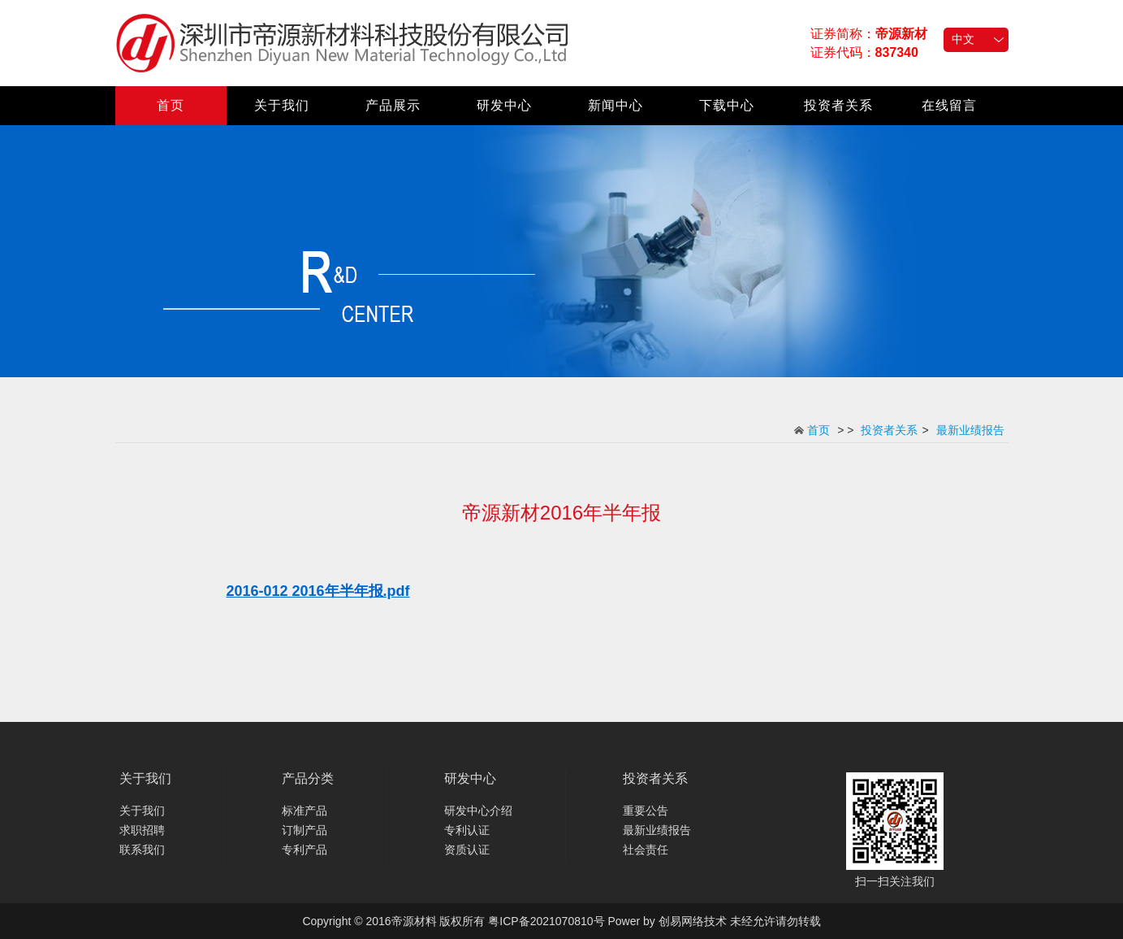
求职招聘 (142, 830)
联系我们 (142, 849)
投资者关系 (838, 105)
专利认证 (467, 830)
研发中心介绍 (478, 810)
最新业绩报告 (970, 430)
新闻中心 (615, 105)
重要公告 (645, 810)
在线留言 (949, 105)
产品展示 (393, 105)
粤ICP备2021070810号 (546, 921)
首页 (170, 105)
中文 (963, 39)
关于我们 (281, 105)
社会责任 (645, 849)
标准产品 (304, 810)
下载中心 (726, 105)
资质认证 (467, 849)
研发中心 (504, 105)
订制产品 (304, 830)
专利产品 (304, 849)
